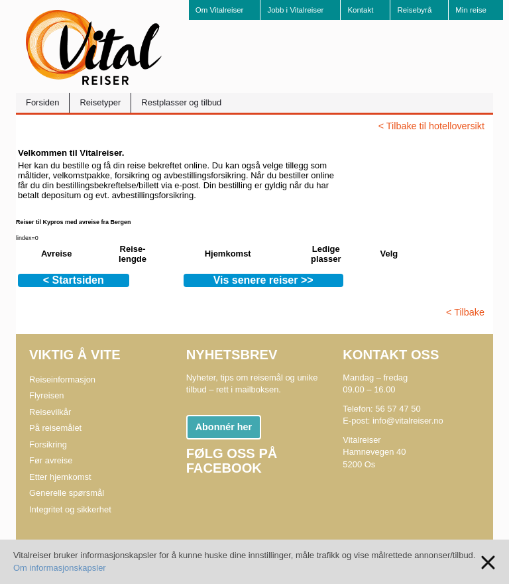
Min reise (470, 10)
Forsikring (48, 444)
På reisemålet (55, 428)
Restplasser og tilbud (181, 102)
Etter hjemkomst (60, 477)
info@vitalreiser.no (407, 421)
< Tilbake (465, 312)
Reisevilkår (50, 412)
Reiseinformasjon (62, 379)
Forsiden (42, 102)
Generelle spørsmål (66, 493)
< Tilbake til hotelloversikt (431, 126)
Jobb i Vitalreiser (295, 10)
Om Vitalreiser (220, 10)
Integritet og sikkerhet (70, 509)
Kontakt (360, 10)
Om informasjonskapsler (59, 568)
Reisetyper (100, 102)
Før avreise (51, 460)
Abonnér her (224, 427)
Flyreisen (46, 395)
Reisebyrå (414, 10)
